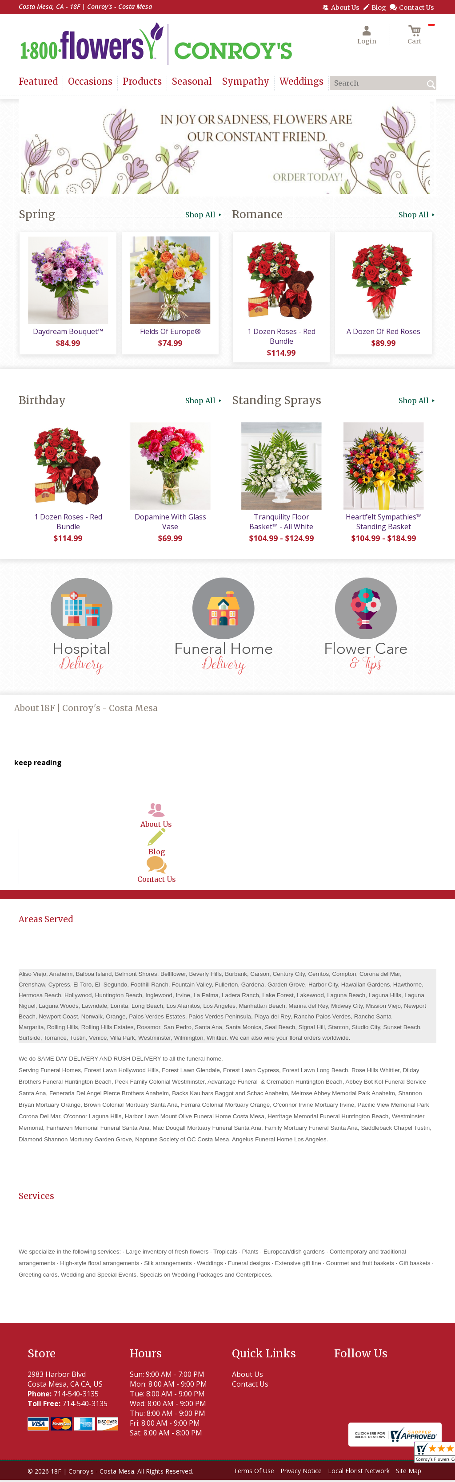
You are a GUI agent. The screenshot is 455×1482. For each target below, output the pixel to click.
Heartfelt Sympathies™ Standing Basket (383, 524)
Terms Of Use (254, 1473)
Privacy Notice (301, 1473)
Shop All (204, 214)
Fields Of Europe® (170, 332)
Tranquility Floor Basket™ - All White (281, 524)
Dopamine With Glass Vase (170, 524)
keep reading (38, 765)
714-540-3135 (76, 1396)
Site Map (408, 1473)
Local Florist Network (359, 1473)
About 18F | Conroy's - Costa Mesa (86, 710)
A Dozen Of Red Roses (383, 332)
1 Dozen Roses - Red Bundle (281, 337)
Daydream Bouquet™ (67, 332)
